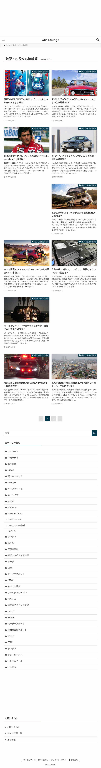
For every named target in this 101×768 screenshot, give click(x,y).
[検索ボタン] (98, 40)
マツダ (11, 636)
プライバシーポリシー (59, 760)
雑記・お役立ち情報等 (18, 555)
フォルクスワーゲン (17, 592)
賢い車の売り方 (15, 476)
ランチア (12, 648)
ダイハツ (12, 507)
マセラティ (13, 458)
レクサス (12, 667)
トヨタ (11, 561)
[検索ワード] (50, 433)
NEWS (11, 617)
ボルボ (11, 470)
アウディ (12, 537)
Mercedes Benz (15, 514)
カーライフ (13, 495)
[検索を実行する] (94, 433)
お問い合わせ (13, 727)
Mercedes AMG (15, 520)
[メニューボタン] (3, 40)
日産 (10, 568)
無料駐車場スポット (17, 630)
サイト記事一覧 (14, 733)
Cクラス (12, 531)
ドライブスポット (16, 574)
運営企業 (11, 739)
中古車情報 (13, 549)
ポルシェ (12, 599)
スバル (11, 543)
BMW (10, 580)
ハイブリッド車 (15, 489)
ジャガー (12, 482)
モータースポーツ (16, 624)
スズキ (11, 501)
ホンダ (11, 611)
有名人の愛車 (14, 586)
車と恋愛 (12, 464)
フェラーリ (13, 451)
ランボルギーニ (15, 661)
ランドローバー (15, 655)
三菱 (10, 642)
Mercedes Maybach (17, 525)
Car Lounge (50, 39)
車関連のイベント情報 (18, 605)
